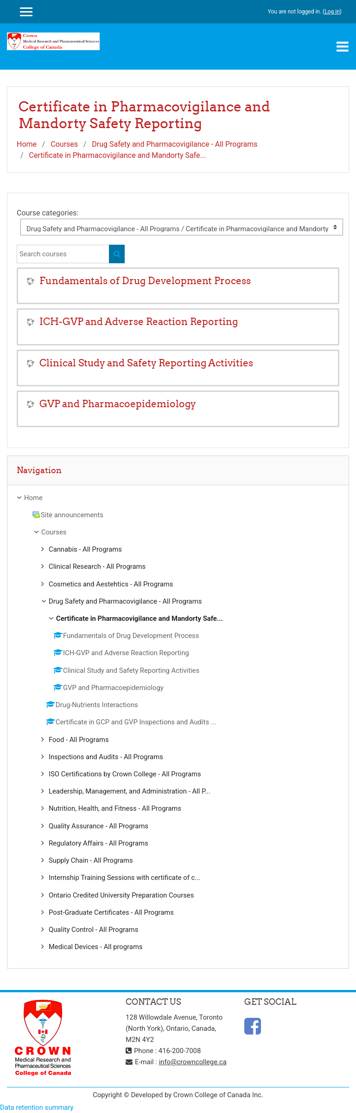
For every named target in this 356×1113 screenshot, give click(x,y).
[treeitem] (178, 498)
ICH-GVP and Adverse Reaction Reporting (138, 321)
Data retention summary (37, 1107)
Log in (332, 11)
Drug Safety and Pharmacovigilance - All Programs (174, 144)
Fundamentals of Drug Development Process (145, 280)
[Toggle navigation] (342, 46)
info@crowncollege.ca (193, 1062)
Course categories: (47, 212)
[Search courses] (63, 254)
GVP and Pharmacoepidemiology (117, 403)
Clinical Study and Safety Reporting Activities (146, 363)
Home (27, 144)
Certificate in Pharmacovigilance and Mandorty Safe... (117, 155)
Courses (64, 144)
